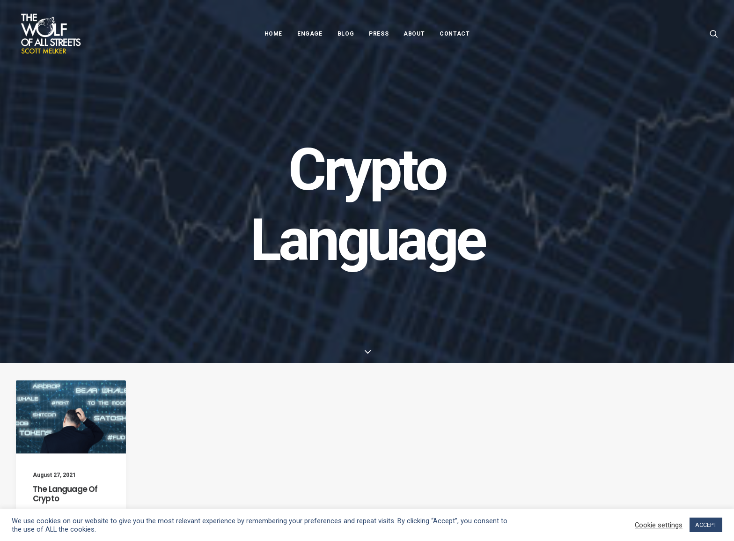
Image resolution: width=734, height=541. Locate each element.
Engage (310, 33)
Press (379, 33)
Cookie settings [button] (659, 525)
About (414, 33)
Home (273, 33)
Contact (455, 33)
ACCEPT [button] (706, 524)
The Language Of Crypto (65, 503)
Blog (346, 33)
